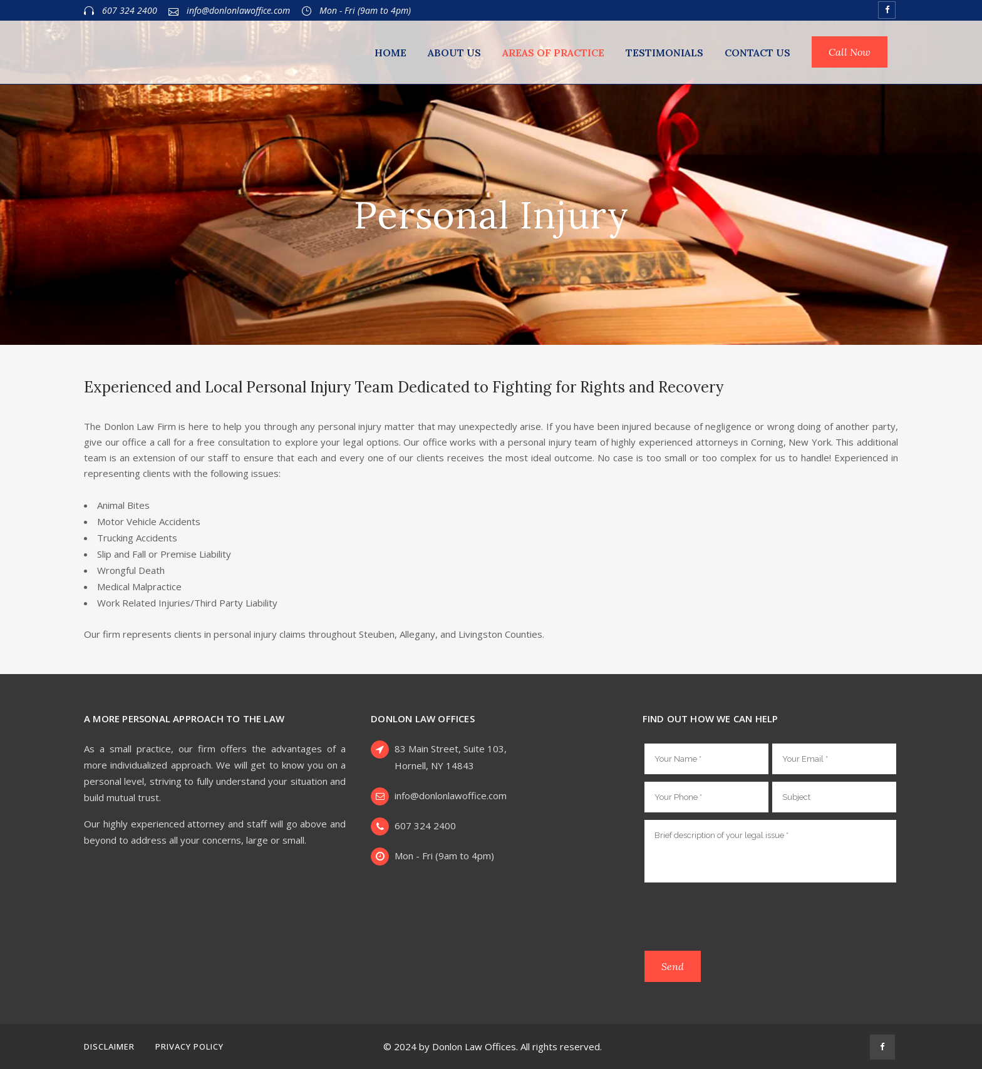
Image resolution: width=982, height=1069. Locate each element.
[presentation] (739, 918)
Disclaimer (109, 1046)
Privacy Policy (189, 1046)
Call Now (850, 52)
